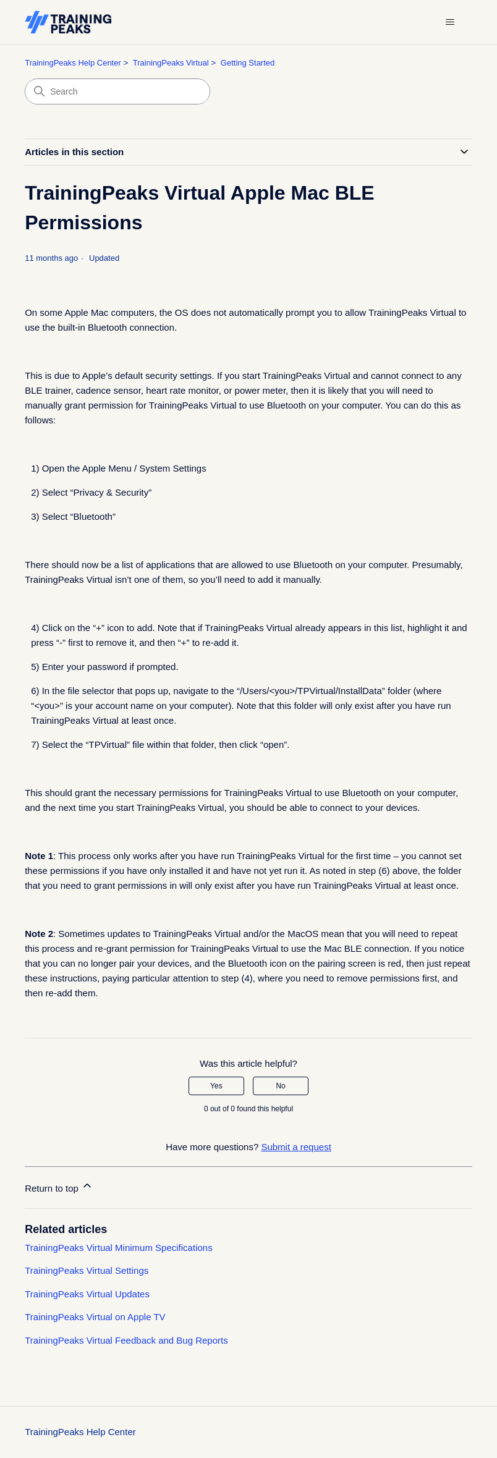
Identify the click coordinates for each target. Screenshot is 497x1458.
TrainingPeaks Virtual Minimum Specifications (118, 1247)
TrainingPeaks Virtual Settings (86, 1270)
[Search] (117, 91)
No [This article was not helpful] (280, 1086)
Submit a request (296, 1147)
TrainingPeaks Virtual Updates (87, 1294)
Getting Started (247, 62)
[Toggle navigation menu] (450, 22)
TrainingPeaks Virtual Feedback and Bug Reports (126, 1340)
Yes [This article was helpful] (216, 1086)
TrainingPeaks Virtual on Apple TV (95, 1317)
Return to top (59, 1186)
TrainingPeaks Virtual (171, 62)
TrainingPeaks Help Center (73, 62)
